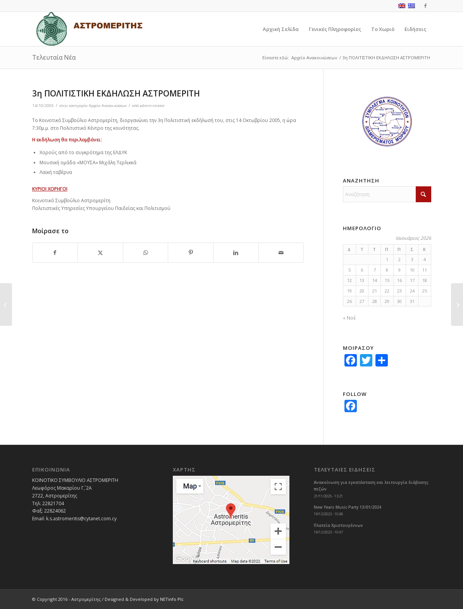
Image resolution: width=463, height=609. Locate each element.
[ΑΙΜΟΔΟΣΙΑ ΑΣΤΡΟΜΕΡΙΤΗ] (457, 304)
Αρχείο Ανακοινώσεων (108, 105)
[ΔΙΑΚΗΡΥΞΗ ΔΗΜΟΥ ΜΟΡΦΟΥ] (6, 304)
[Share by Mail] (281, 253)
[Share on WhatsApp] (145, 253)
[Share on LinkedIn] (235, 253)
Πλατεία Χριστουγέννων (338, 525)
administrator (152, 105)
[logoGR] (89, 29)
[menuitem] (281, 29)
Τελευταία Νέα (54, 57)
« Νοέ (349, 318)
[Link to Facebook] (425, 6)
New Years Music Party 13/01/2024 (347, 507)
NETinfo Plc (172, 599)
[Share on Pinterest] (190, 253)
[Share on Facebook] (55, 253)
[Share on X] (100, 253)
